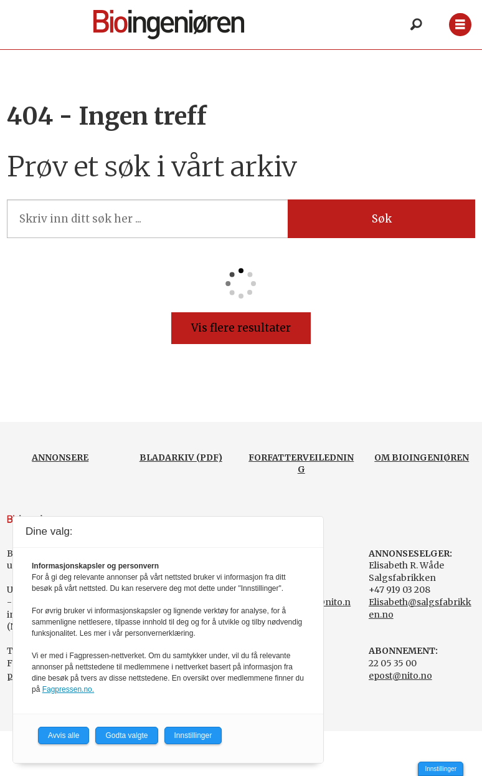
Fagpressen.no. (68, 689)
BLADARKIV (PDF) (180, 457)
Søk (382, 219)
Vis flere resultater (241, 328)
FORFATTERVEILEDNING (301, 464)
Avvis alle (63, 735)
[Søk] (416, 25)
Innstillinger (440, 768)
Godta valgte (126, 735)
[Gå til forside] (168, 24)
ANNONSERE (60, 457)
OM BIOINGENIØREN (421, 457)
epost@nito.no (400, 675)
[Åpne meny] (460, 24)
